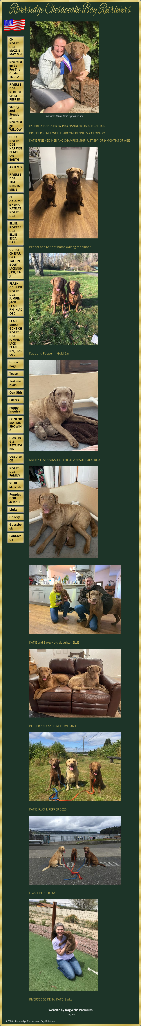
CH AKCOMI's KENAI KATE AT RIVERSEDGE (15, 206)
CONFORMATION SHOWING (15, 424)
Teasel (14, 374)
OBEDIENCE (16, 458)
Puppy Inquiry (14, 409)
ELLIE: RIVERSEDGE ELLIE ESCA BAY (15, 232)
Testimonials (15, 383)
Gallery (14, 517)
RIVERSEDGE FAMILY (15, 472)
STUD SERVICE (15, 485)
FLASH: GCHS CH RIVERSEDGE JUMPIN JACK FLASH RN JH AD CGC (16, 298)
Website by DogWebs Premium (70, 1010)
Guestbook (15, 526)
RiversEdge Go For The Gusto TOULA (15, 69)
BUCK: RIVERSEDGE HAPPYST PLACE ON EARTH (15, 148)
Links (13, 509)
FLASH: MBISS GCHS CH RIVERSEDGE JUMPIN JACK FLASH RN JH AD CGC (16, 338)
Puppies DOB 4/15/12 (15, 498)
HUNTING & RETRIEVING (15, 443)
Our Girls (16, 392)
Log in (70, 1014)
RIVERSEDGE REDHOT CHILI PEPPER (15, 92)
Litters (14, 400)
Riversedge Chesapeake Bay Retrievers (35, 1021)
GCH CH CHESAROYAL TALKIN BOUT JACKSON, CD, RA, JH (16, 263)
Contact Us (15, 538)
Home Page (13, 364)
